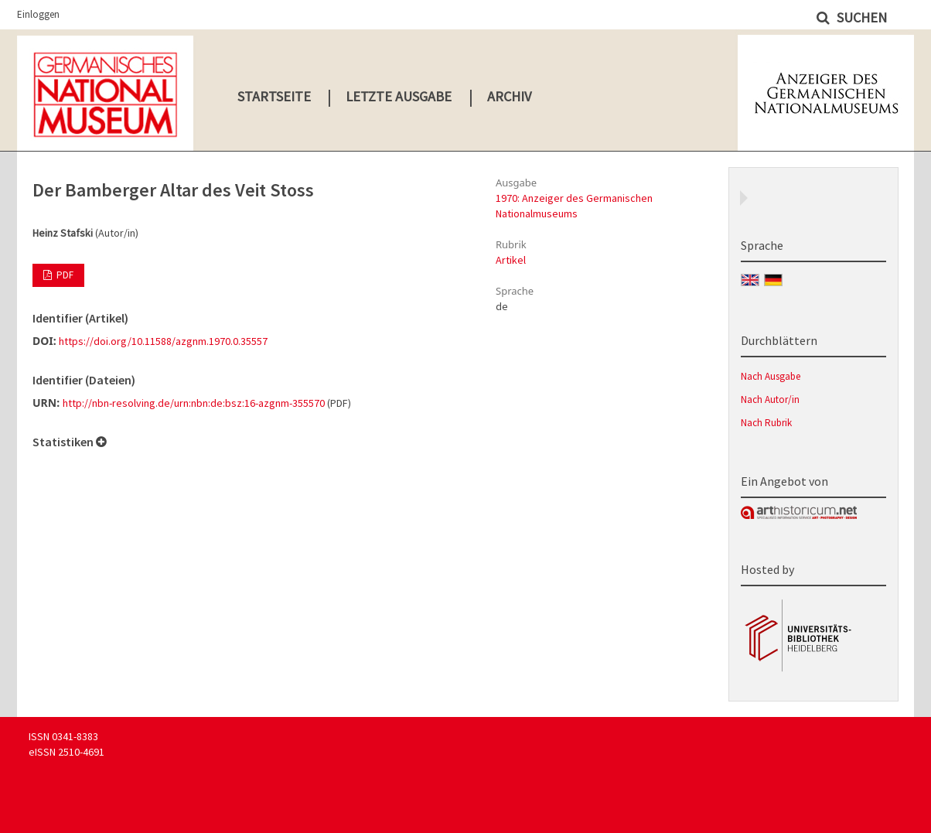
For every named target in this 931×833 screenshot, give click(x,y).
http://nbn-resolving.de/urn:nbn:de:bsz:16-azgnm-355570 (194, 403)
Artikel (511, 260)
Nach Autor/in (770, 399)
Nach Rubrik (766, 422)
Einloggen (38, 14)
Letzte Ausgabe (399, 96)
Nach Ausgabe (770, 376)
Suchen (860, 17)
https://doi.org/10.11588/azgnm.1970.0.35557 (163, 341)
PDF (63, 275)
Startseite (274, 96)
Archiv (509, 96)
